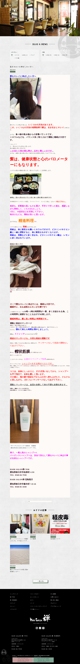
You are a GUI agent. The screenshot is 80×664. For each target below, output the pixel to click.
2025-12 (56, 55)
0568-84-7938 (23, 660)
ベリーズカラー (35, 594)
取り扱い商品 (55, 600)
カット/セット (34, 597)
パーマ (32, 603)
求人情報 (53, 594)
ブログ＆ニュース (56, 606)
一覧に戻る (41, 581)
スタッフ (12, 603)
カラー (32, 600)
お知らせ (25, 55)
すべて (17, 55)
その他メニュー (35, 609)
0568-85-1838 (43, 660)
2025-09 (64, 55)
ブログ (33, 55)
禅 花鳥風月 (13, 600)
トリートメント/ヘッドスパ (38, 606)
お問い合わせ (55, 597)
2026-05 (48, 55)
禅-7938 (12, 597)
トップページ (14, 594)
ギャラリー (54, 603)
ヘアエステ (13, 609)
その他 (17, 58)
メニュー (12, 606)
